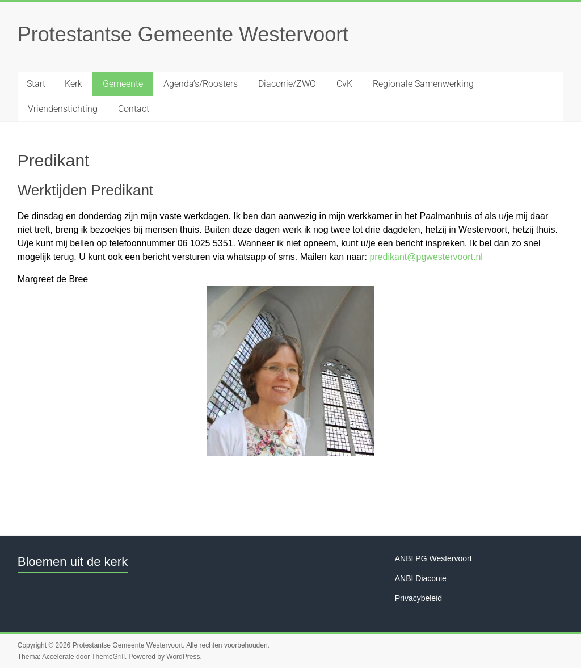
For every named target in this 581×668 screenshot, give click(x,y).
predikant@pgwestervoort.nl (425, 257)
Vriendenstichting (63, 108)
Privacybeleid (418, 598)
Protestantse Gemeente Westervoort (183, 34)
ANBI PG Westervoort (433, 558)
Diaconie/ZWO (287, 83)
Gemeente (123, 83)
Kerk (73, 83)
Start (36, 83)
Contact (133, 108)
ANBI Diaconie (421, 578)
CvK (344, 83)
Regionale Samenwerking (423, 83)
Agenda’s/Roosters (200, 83)
